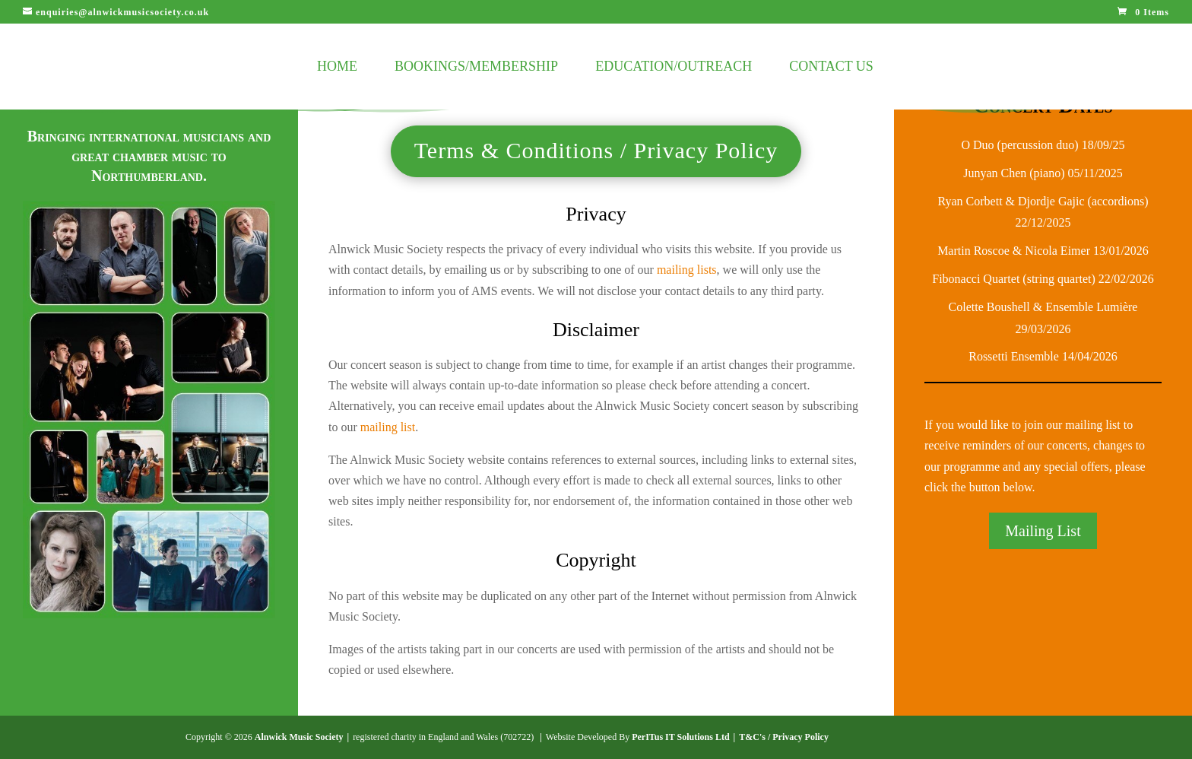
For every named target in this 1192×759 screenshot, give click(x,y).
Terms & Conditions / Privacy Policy (596, 150)
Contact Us (831, 67)
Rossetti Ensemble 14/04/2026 (1043, 356)
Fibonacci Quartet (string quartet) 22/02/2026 (1042, 278)
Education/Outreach (673, 67)
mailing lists (687, 269)
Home (337, 67)
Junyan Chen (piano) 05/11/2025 (1043, 173)
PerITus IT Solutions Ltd (680, 737)
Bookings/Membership (476, 67)
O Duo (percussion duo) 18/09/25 (1042, 144)
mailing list (387, 427)
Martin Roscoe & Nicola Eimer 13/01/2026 (1043, 250)
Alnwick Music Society (299, 737)
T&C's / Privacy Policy (784, 737)
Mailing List (1042, 530)
